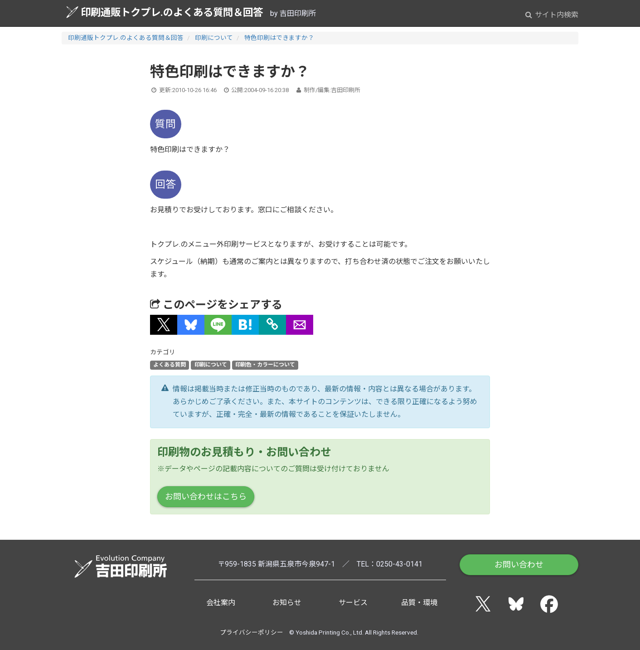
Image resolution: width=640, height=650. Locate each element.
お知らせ (286, 602)
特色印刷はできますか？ (279, 37)
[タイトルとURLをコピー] (272, 325)
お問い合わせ (519, 564)
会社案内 (220, 602)
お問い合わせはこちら (206, 496)
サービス (353, 602)
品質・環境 (419, 602)
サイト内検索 (551, 14)
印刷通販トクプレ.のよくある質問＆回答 (164, 12)
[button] (163, 325)
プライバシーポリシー (251, 632)
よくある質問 (169, 365)
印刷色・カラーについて (265, 365)
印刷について (214, 37)
